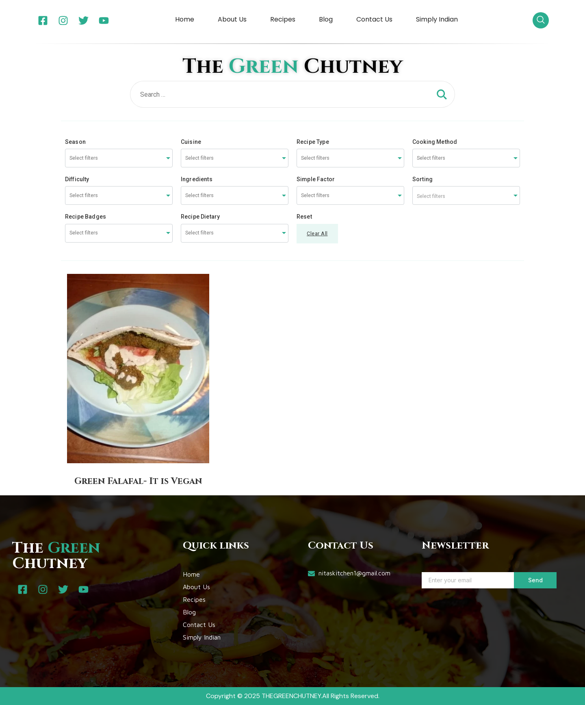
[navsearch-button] (541, 20)
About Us (232, 19)
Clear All (317, 233)
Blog (326, 19)
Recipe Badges (85, 216)
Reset (304, 216)
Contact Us (374, 19)
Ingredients (196, 179)
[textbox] (466, 195)
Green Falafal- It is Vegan (138, 481)
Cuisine (191, 142)
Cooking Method (434, 142)
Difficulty (77, 179)
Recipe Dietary (200, 216)
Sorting (422, 179)
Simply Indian (437, 19)
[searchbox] (100, 158)
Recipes (282, 19)
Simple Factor (316, 179)
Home (184, 19)
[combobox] (118, 158)
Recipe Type (313, 142)
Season (75, 142)
